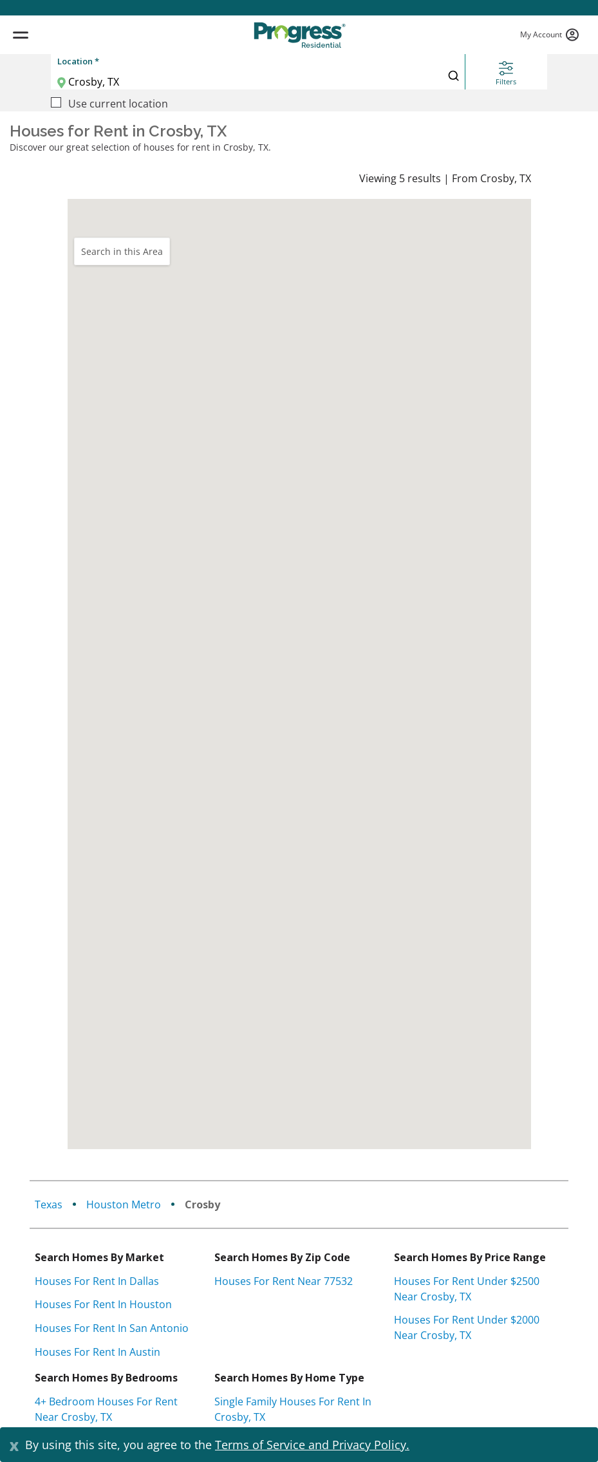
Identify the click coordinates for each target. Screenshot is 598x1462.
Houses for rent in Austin (97, 1352)
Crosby (202, 1204)
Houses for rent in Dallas (97, 1281)
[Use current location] (56, 102)
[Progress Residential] (299, 35)
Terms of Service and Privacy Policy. (312, 1444)
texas (48, 1204)
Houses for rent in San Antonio (112, 1328)
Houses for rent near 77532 (283, 1281)
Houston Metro (123, 1204)
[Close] (14, 1444)
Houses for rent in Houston (103, 1304)
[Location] (228, 82)
